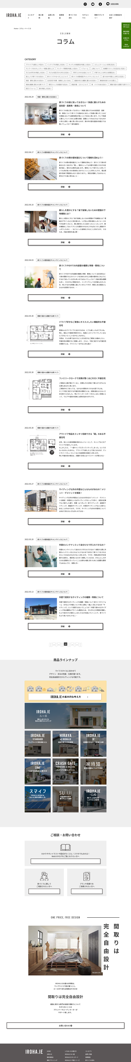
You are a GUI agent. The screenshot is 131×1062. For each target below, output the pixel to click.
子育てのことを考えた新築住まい (37, 76)
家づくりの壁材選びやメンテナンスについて (41, 80)
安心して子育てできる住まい (61, 76)
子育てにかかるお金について (113, 72)
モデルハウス (85, 15)
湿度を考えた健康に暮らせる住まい (67, 84)
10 (52, 648)
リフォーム (89, 68)
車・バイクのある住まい (79, 88)
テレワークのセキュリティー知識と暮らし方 (41, 68)
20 (80, 648)
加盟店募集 (112, 3)
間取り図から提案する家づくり (101, 88)
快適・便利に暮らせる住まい (95, 80)
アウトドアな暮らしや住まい (35, 64)
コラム (21, 28)
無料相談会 (62, 3)
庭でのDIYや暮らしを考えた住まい (71, 80)
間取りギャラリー (99, 15)
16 (69, 648)
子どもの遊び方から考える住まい (89, 72)
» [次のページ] (85, 648)
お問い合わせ (96, 3)
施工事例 (41, 15)
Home (16, 28)
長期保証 (61, 15)
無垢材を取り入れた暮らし (91, 84)
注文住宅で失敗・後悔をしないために (38, 84)
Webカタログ (79, 3)
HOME (49, 1060)
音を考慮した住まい (32, 92)
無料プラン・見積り (87, 896)
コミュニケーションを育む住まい (110, 64)
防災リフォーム (121, 88)
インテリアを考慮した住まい (58, 64)
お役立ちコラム (126, 39)
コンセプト (31, 15)
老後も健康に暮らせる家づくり (113, 84)
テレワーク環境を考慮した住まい (70, 68)
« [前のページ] (45, 648)
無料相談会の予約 (44, 896)
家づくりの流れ (73, 15)
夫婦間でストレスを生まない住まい (38, 72)
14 (62, 648)
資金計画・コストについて (59, 88)
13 (58, 648)
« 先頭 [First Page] (41, 648)
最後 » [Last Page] (90, 648)
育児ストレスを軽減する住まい (36, 88)
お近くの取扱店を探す (115, 15)
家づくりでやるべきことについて (85, 76)
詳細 (65, 138)
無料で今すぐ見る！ (65, 865)
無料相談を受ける (126, 32)
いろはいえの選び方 (71, 1060)
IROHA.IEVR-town (126, 26)
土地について (100, 68)
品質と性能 (51, 15)
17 (73, 648)
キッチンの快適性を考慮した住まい (83, 64)
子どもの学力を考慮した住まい (63, 72)
